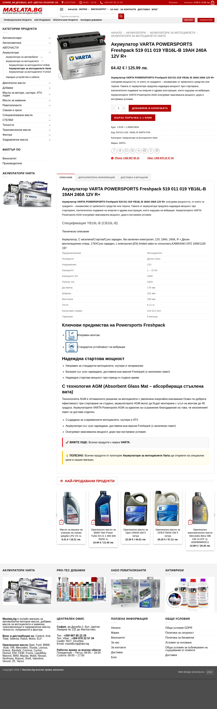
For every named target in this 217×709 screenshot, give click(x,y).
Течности (8, 124)
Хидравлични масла (15, 139)
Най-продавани (42, 20)
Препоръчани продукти (65, 20)
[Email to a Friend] (126, 151)
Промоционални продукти (18, 20)
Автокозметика (12, 42)
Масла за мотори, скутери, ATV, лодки (22, 94)
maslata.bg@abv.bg (77, 643)
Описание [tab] (66, 177)
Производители (12, 163)
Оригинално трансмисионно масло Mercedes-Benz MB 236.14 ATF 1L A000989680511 (200, 536)
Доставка (144, 9)
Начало (72, 9)
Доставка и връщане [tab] (134, 177)
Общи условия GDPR (178, 627)
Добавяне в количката (150, 108)
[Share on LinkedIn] (144, 151)
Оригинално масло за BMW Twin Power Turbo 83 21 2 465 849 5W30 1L (103, 534)
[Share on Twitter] (120, 151)
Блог (155, 9)
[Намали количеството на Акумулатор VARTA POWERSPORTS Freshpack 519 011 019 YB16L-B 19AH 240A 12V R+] (113, 108)
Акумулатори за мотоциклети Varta (30, 68)
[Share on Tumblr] (151, 151)
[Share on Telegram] (157, 151)
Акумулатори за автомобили (22, 57)
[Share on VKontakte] (138, 151)
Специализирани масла (18, 115)
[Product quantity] (118, 108)
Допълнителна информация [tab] (96, 177)
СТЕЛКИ (8, 120)
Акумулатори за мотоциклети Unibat (29, 65)
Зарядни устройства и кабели (22, 77)
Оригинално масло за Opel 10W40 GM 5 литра (135, 532)
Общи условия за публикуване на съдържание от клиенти (186, 649)
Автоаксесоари (12, 37)
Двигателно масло (14, 82)
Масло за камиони (14, 100)
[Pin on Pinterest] (132, 151)
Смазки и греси (12, 110)
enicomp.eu (198, 672)
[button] (173, 2)
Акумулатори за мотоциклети (22, 61)
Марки (84, 9)
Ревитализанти (12, 105)
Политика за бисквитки (179, 637)
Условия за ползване (178, 642)
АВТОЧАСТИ (11, 47)
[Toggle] (50, 38)
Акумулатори (11, 52)
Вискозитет (99, 9)
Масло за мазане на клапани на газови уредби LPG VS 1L (71, 532)
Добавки (8, 87)
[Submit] (121, 16)
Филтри (7, 134)
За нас (114, 9)
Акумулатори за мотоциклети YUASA (30, 71)
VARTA (122, 143)
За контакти (128, 9)
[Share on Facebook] (114, 151)
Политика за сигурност (179, 632)
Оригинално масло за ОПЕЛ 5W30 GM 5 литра (167, 532)
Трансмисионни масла (17, 129)
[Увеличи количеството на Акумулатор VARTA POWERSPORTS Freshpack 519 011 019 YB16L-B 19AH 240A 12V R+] (124, 108)
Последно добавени (91, 20)
